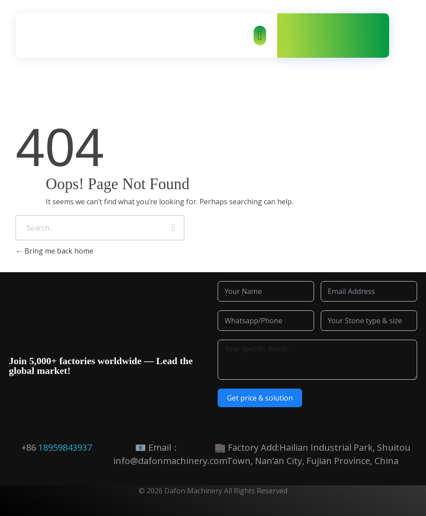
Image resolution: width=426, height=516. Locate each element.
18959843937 (65, 447)
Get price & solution (260, 398)
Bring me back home (54, 251)
